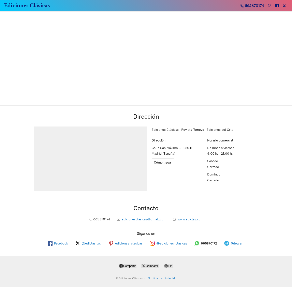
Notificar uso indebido (162, 278)
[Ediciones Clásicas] (27, 5)
